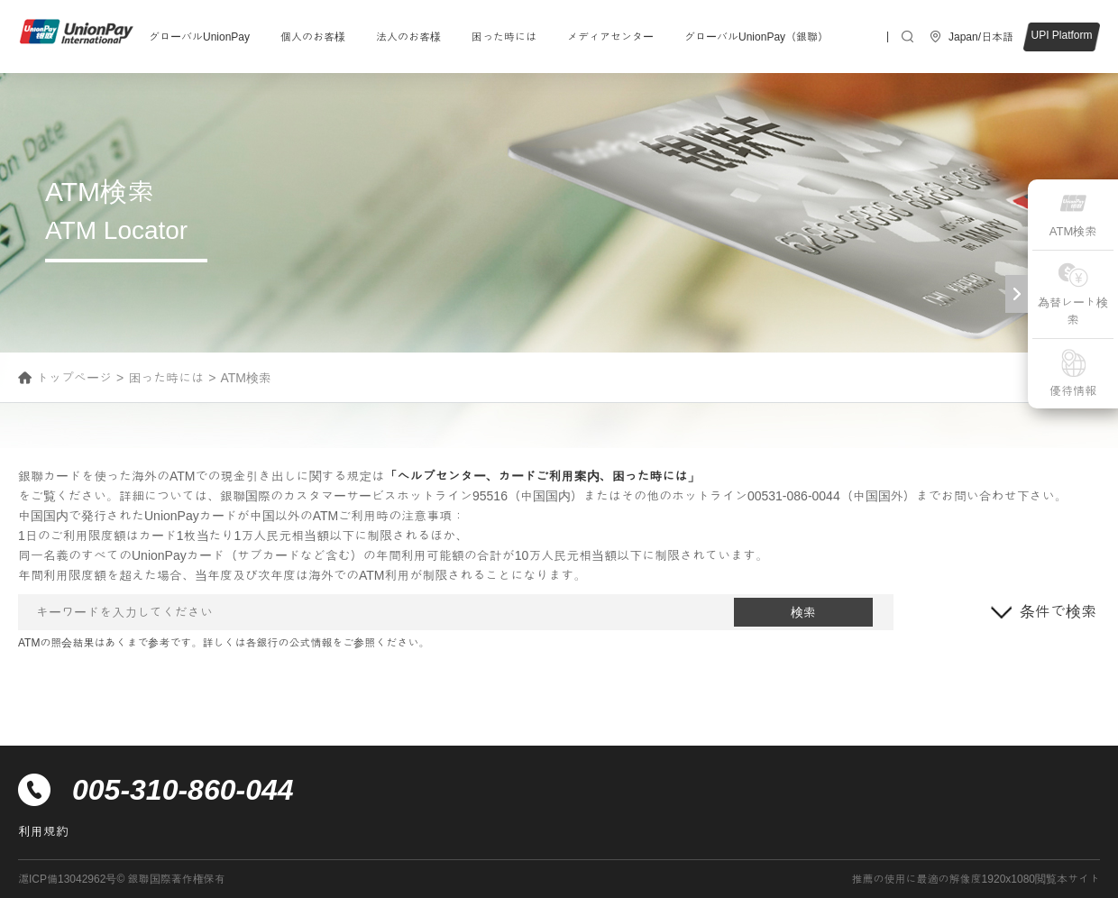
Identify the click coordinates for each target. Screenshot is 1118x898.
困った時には (504, 37)
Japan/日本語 (980, 37)
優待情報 (1072, 373)
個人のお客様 (312, 37)
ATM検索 (1072, 213)
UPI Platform (1061, 35)
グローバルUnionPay (199, 37)
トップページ (74, 378)
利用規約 (43, 831)
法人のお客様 (408, 37)
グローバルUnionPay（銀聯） (756, 37)
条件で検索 (1058, 611)
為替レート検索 (1073, 293)
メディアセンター (610, 37)
